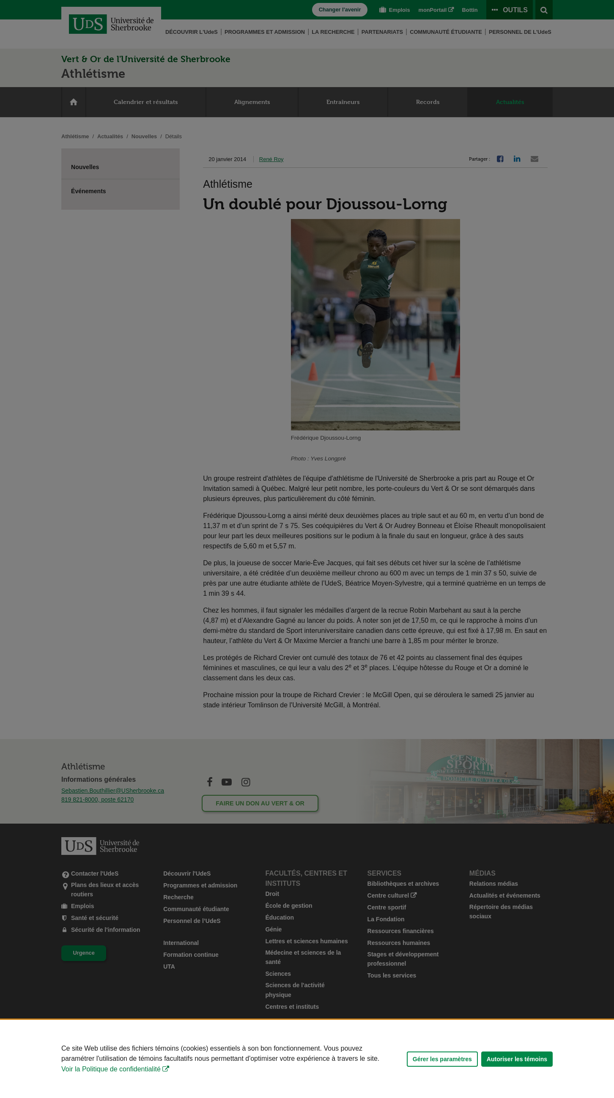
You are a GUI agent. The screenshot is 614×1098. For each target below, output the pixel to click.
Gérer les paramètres (442, 1059)
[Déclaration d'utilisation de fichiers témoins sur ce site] (307, 1059)
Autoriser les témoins (517, 1059)
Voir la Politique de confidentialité (111, 1069)
